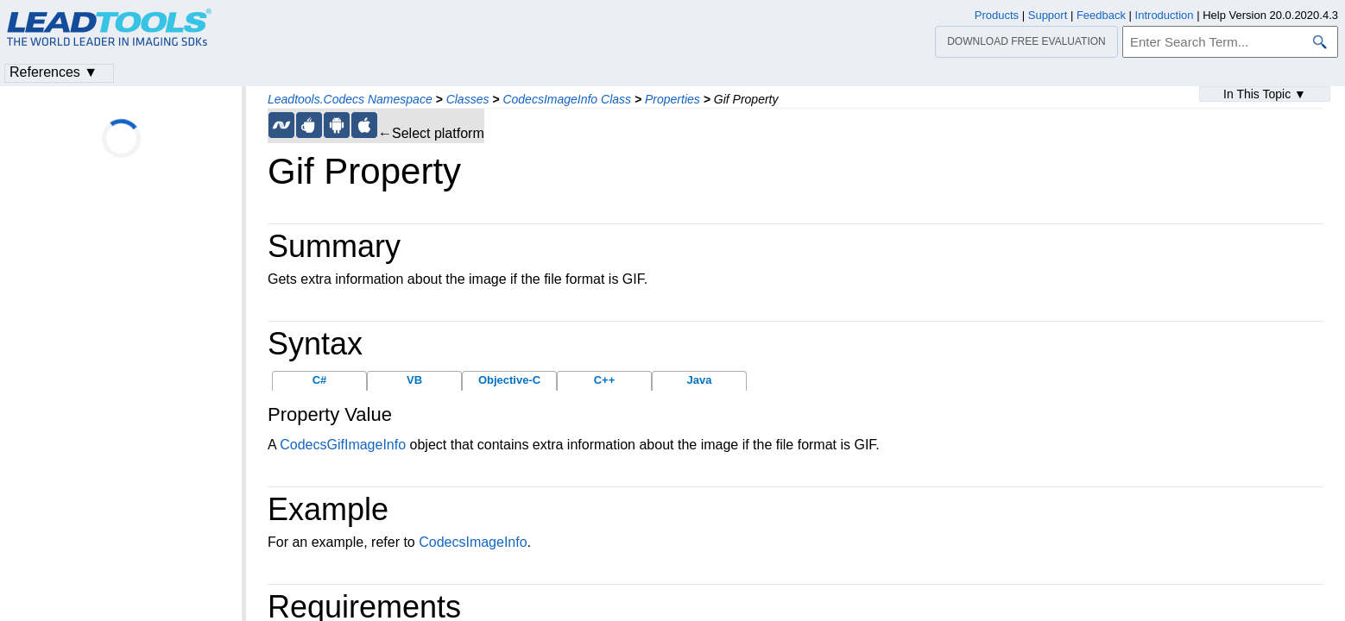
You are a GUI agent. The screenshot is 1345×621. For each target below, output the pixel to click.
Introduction (1164, 15)
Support (1048, 15)
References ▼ (53, 72)
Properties (672, 99)
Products (997, 15)
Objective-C (509, 379)
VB (414, 379)
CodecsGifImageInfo (343, 444)
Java (699, 379)
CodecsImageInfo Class (566, 99)
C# (320, 379)
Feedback (1101, 15)
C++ (605, 379)
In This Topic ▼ (1264, 94)
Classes (467, 99)
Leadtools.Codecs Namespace (350, 99)
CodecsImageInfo (473, 542)
